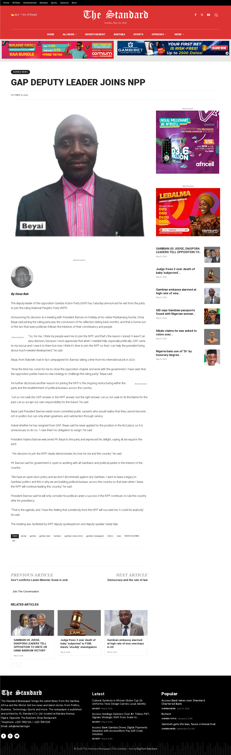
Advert (96, 708)
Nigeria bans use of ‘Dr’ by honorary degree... (174, 352)
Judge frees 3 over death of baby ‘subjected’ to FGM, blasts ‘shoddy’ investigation (78, 643)
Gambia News (20, 72)
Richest (166, 713)
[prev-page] (13, 664)
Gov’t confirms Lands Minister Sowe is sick (39, 580)
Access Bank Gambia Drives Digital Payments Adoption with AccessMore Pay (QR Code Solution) (119, 730)
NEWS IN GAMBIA (132, 536)
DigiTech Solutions (147, 748)
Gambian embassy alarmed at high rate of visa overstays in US (125, 643)
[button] (216, 15)
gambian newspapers (95, 536)
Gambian (57, 536)
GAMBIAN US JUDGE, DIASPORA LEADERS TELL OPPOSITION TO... (178, 250)
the (13, 540)
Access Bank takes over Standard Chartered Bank (183, 701)
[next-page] (19, 664)
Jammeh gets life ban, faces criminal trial (188, 724)
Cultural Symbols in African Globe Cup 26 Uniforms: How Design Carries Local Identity (119, 701)
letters (110, 536)
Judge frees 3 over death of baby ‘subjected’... (175, 270)
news (119, 536)
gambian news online (74, 536)
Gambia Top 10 (169, 718)
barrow (23, 536)
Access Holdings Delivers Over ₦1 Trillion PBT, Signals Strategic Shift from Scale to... (121, 715)
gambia (33, 536)
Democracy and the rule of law (128, 580)
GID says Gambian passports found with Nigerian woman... (175, 311)
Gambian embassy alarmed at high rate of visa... (176, 291)
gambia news (44, 536)
